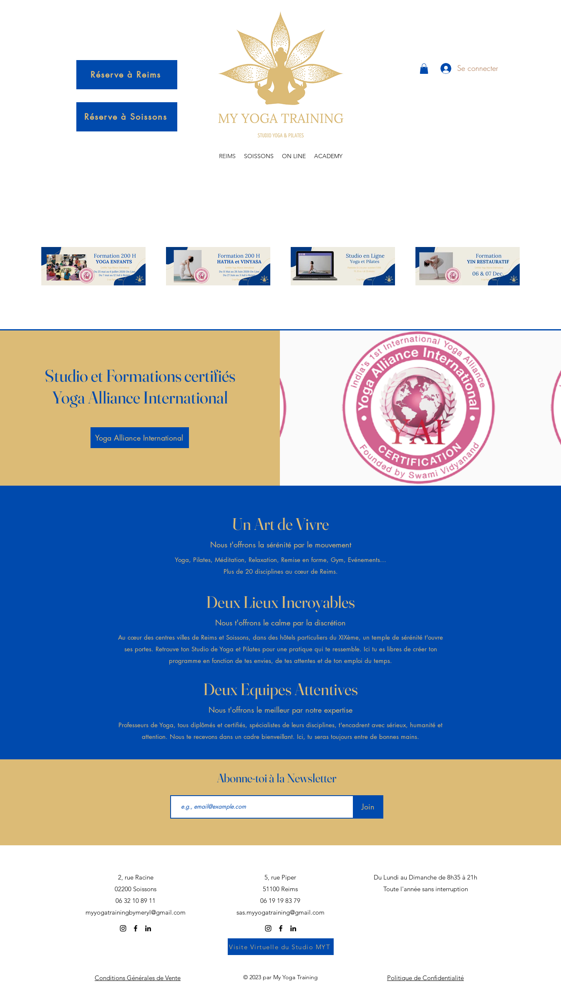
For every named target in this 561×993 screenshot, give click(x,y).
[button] (424, 68)
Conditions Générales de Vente (138, 978)
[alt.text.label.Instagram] (123, 928)
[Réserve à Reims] (126, 74)
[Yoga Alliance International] (140, 437)
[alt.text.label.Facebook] (135, 928)
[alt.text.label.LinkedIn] (148, 928)
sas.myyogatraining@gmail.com (280, 912)
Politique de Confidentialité (425, 978)
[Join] (368, 807)
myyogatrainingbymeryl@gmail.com (136, 912)
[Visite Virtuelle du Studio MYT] (281, 946)
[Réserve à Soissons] (126, 116)
